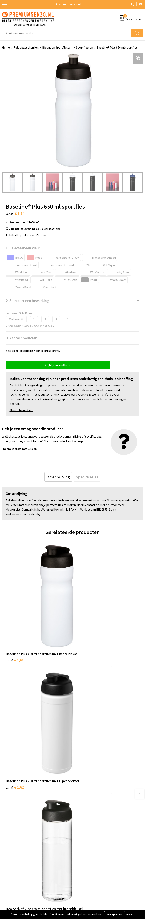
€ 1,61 (15, 625)
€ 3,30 (15, 719)
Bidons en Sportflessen (57, 47)
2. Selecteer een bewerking (27, 300)
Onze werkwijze (12, 852)
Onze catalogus (84, 789)
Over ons (80, 783)
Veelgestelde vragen (87, 795)
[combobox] (66, 33)
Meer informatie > (21, 410)
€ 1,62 (85, 625)
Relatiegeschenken (26, 47)
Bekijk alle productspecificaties (27, 235)
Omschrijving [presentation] (58, 477)
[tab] (58, 477)
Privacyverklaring (85, 852)
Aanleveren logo (12, 846)
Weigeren (130, 914)
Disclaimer (81, 857)
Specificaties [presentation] (87, 477)
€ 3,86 (85, 719)
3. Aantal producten (21, 337)
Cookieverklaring (85, 846)
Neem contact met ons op (20, 449)
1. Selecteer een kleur (23, 248)
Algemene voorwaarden (89, 840)
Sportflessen (84, 47)
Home (6, 47)
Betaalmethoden (13, 857)
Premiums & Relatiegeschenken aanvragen (102, 801)
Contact (7, 840)
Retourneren (10, 863)
